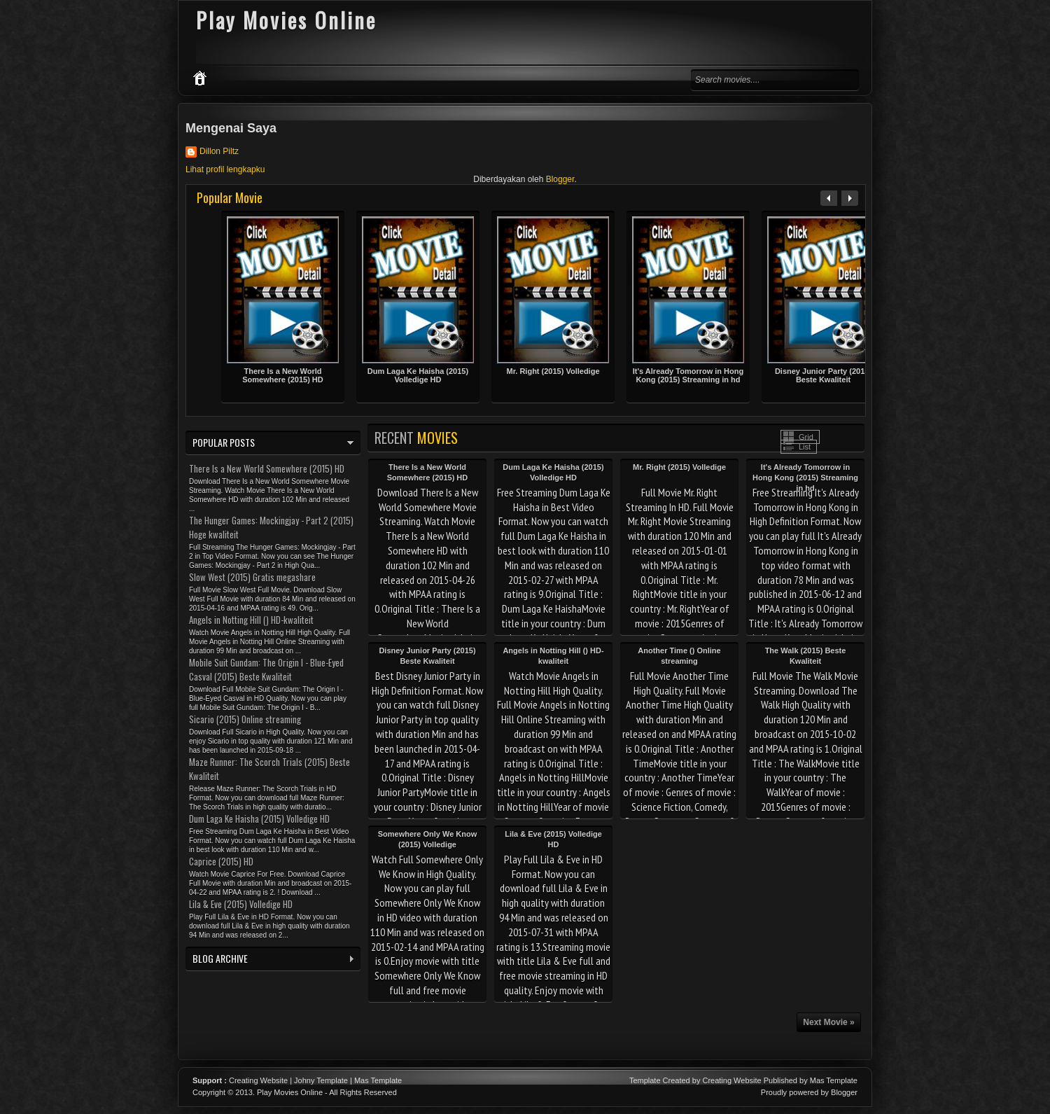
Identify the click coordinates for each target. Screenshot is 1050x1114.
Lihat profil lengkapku (225, 169)
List (805, 447)
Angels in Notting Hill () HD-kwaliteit (251, 620)
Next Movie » (828, 1022)
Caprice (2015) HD (221, 861)
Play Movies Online (290, 1092)
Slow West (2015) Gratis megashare (252, 577)
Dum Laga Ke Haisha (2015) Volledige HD (418, 375)
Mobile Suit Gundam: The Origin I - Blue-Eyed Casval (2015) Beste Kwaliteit (266, 669)
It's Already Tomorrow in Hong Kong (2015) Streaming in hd (688, 375)
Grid (806, 437)
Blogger (560, 179)
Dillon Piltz (219, 151)
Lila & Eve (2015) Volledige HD (241, 904)
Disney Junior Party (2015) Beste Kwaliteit (823, 375)
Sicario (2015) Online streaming (245, 719)
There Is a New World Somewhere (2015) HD (282, 375)
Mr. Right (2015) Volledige (552, 371)
